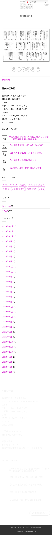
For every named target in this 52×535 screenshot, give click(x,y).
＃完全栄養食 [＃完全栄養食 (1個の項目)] (31, 189)
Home (13, 527)
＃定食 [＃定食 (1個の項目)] (41, 189)
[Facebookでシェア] (19, 69)
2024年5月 (7, 286)
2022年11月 (7, 311)
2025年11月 (7, 231)
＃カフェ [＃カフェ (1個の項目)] (23, 185)
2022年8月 (7, 321)
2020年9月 (7, 357)
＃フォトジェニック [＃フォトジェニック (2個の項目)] (36, 185)
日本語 (31, 2)
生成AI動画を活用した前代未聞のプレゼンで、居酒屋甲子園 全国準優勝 (29, 138)
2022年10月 (7, 316)
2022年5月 (7, 326)
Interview (6, 206)
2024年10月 (7, 271)
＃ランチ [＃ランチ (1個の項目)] (6, 189)
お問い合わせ (36, 527)
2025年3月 (7, 251)
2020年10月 (7, 351)
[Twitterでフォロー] (14, 452)
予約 (19, 527)
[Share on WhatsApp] (14, 69)
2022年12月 (7, 306)
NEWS (5, 211)
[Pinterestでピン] (33, 69)
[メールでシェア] (28, 69)
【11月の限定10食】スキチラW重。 (26, 153)
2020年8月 (7, 361)
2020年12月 (7, 341)
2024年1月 (7, 301)
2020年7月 (7, 367)
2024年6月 (7, 281)
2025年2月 (7, 256)
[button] (3, 4)
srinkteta (6, 79)
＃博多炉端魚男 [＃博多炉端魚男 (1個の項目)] (18, 189)
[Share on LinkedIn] (38, 69)
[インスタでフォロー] (9, 452)
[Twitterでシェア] (23, 69)
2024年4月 (7, 291)
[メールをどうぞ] (18, 452)
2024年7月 (7, 276)
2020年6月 (7, 371)
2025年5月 (7, 246)
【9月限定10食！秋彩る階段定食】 (25, 168)
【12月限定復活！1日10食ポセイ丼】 (26, 145)
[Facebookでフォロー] (4, 452)
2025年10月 (7, 236)
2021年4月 (7, 336)
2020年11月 (7, 346)
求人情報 (26, 527)
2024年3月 (7, 296)
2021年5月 (7, 331)
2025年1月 (7, 261)
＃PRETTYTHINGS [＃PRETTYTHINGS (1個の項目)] (10, 185)
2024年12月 (7, 266)
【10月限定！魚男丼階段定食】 (24, 160)
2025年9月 (7, 241)
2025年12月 (7, 226)
